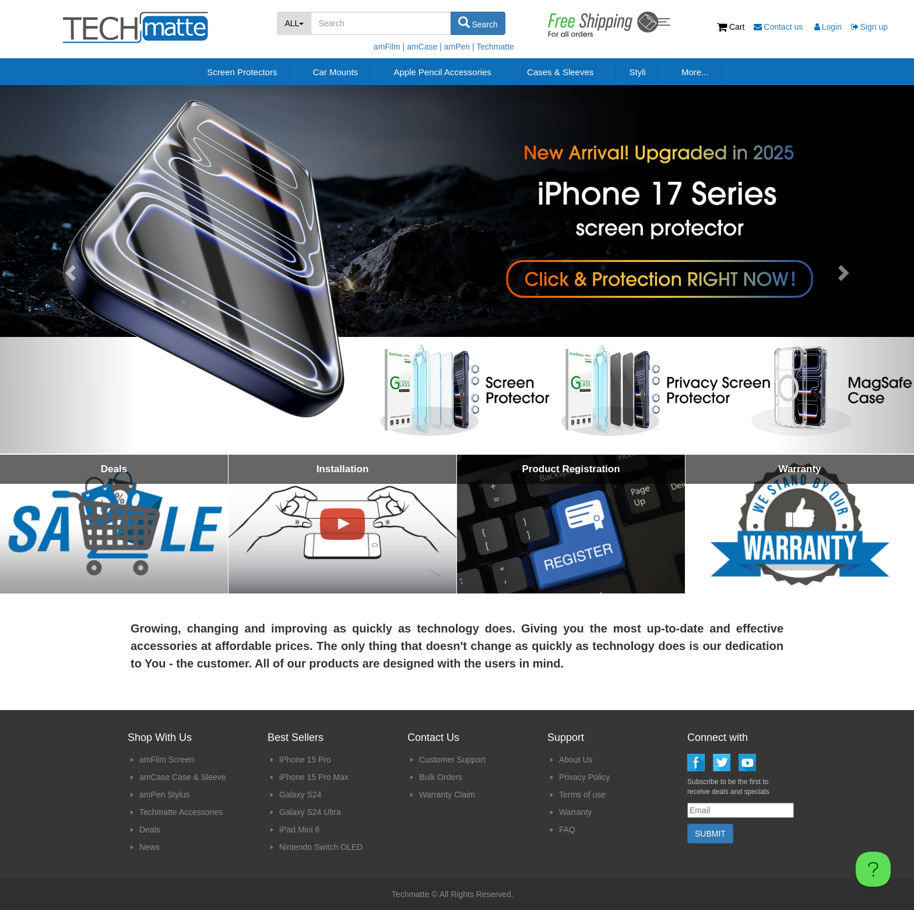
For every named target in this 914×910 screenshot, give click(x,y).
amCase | (424, 46)
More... (695, 72)
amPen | (459, 46)
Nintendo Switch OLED (321, 847)
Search (478, 22)
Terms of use (582, 794)
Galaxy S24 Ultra (310, 812)
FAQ (567, 829)
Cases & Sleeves (560, 72)
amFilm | (389, 46)
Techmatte (495, 46)
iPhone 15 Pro (305, 759)
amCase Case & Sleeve (182, 777)
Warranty (575, 812)
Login (828, 26)
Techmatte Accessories (181, 812)
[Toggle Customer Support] (873, 869)
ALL (294, 23)
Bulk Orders (440, 777)
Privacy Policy (584, 777)
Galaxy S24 (300, 794)
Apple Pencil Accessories (442, 72)
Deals (149, 829)
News (149, 847)
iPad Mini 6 (299, 829)
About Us (576, 759)
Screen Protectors (242, 72)
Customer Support (452, 759)
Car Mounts (335, 72)
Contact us (779, 26)
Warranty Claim (447, 794)
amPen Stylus (164, 794)
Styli (637, 72)
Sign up (869, 26)
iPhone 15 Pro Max (314, 777)
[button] (68, 269)
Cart (732, 26)
